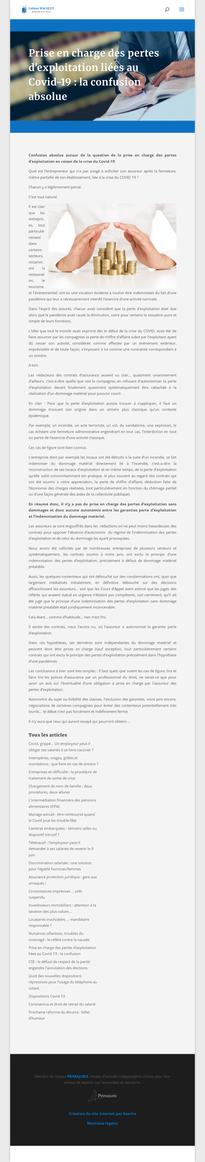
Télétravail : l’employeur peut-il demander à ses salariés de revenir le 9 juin (61, 848)
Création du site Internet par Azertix (102, 1113)
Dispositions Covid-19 (47, 996)
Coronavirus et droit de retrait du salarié (62, 1004)
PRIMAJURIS (77, 1076)
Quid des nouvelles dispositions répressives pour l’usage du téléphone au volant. (63, 982)
